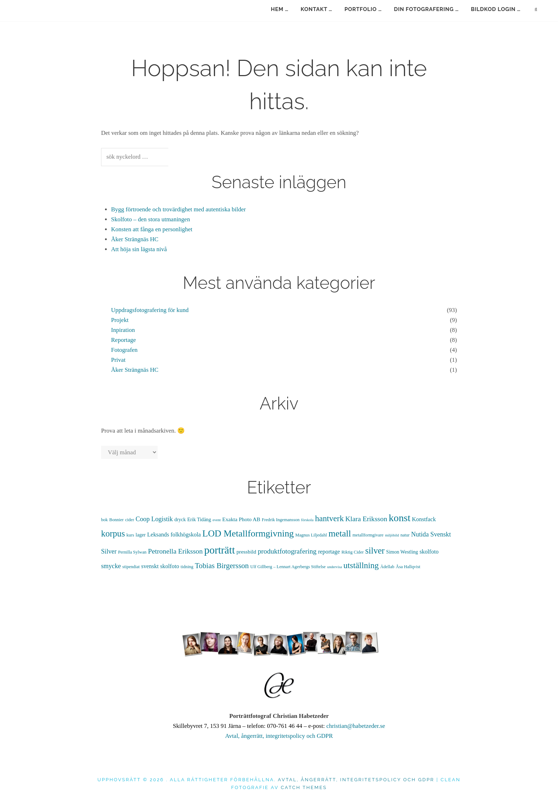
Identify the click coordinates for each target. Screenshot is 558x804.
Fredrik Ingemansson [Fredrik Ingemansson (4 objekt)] (281, 519)
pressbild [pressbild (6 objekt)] (246, 552)
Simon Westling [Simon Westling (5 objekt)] (402, 552)
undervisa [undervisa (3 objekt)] (334, 567)
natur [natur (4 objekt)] (405, 535)
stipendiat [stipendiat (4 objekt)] (131, 566)
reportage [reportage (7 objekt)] (329, 551)
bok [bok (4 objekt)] (104, 519)
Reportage (123, 340)
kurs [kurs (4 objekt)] (130, 535)
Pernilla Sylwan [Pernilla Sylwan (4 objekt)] (132, 552)
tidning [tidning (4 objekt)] (187, 566)
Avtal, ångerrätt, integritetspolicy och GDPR (279, 735)
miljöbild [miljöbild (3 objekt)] (392, 535)
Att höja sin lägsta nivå (139, 249)
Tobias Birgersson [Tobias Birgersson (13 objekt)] (222, 565)
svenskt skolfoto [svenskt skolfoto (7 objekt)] (160, 566)
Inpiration (123, 330)
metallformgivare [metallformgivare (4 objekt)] (368, 535)
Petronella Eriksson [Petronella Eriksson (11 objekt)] (175, 551)
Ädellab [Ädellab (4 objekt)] (387, 566)
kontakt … (316, 9)
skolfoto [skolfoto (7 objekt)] (429, 551)
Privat (118, 359)
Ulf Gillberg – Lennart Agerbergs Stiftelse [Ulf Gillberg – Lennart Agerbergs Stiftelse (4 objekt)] (288, 566)
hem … (280, 9)
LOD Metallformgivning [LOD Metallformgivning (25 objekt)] (248, 533)
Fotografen (124, 350)
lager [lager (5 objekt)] (141, 535)
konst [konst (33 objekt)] (399, 517)
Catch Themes (304, 787)
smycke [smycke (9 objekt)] (111, 566)
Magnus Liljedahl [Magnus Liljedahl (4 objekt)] (311, 535)
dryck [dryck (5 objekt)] (180, 519)
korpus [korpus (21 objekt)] (113, 533)
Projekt (119, 320)
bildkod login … (495, 9)
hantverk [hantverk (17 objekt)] (329, 518)
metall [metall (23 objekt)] (339, 533)
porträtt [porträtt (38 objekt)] (219, 550)
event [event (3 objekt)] (216, 520)
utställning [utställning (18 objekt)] (361, 565)
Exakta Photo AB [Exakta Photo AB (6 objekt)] (241, 519)
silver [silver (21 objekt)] (375, 550)
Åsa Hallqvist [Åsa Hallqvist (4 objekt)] (408, 566)
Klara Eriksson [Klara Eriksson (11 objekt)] (366, 519)
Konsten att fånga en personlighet (152, 229)
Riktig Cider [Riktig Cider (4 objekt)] (353, 552)
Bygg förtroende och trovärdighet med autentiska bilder (178, 209)
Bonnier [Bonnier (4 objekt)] (116, 519)
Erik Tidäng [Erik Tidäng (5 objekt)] (199, 519)
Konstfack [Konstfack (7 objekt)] (424, 519)
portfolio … (363, 9)
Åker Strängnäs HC (134, 239)
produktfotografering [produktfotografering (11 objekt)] (287, 551)
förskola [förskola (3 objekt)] (307, 520)
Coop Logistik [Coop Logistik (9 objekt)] (154, 519)
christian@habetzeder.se (355, 726)
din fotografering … (426, 9)
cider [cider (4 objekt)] (129, 519)
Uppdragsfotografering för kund (150, 310)
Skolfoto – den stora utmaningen (150, 219)
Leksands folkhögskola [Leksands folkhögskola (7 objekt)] (174, 534)
